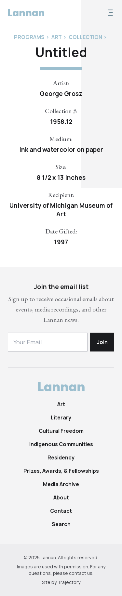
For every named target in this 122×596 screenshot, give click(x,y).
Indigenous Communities (61, 444)
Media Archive (61, 484)
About (61, 497)
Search (61, 524)
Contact (61, 510)
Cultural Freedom (61, 430)
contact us (80, 573)
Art (61, 404)
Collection (85, 37)
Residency (61, 457)
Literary (61, 417)
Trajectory (69, 582)
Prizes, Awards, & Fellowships (61, 470)
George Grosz (61, 93)
